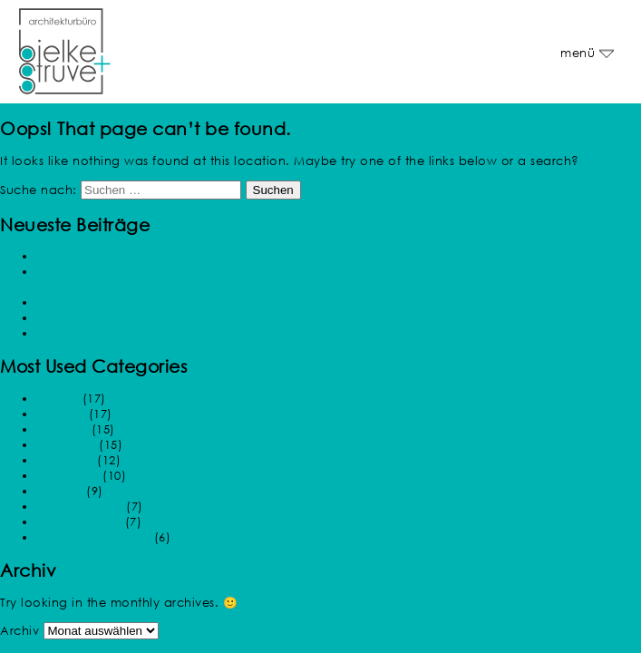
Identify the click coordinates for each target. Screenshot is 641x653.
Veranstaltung (79, 506)
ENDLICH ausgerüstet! (102, 333)
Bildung (59, 491)
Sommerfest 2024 (87, 256)
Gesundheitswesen (93, 537)
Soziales (60, 414)
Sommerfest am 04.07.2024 (116, 318)
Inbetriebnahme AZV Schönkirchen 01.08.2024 (176, 302)
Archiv (19, 630)
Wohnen (61, 429)
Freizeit (57, 398)
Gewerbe (64, 460)
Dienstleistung (78, 522)
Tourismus (65, 445)
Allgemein (67, 475)
